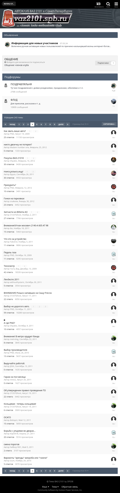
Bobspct (13, 420)
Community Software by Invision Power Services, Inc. (60, 490)
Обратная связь (70, 486)
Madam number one (19, 147)
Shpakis (13, 160)
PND (12, 133)
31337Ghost (15, 214)
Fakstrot (13, 241)
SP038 (70, 481)
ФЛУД (14, 100)
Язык (45, 486)
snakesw (14, 201)
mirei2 (13, 379)
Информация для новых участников (34, 43)
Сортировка (109, 124)
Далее (60, 124)
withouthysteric (17, 282)
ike (11, 228)
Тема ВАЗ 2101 (56, 481)
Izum (12, 460)
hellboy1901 (15, 447)
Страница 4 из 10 (80, 124)
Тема (55, 486)
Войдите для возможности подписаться (26, 62)
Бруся (12, 174)
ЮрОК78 (14, 433)
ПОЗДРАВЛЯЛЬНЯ (21, 84)
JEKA (12, 366)
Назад (12, 124)
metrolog (14, 339)
